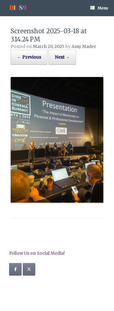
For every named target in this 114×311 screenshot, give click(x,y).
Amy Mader (83, 46)
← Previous (29, 57)
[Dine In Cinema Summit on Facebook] (15, 269)
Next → (62, 57)
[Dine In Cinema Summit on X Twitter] (29, 269)
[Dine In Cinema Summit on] (43, 269)
